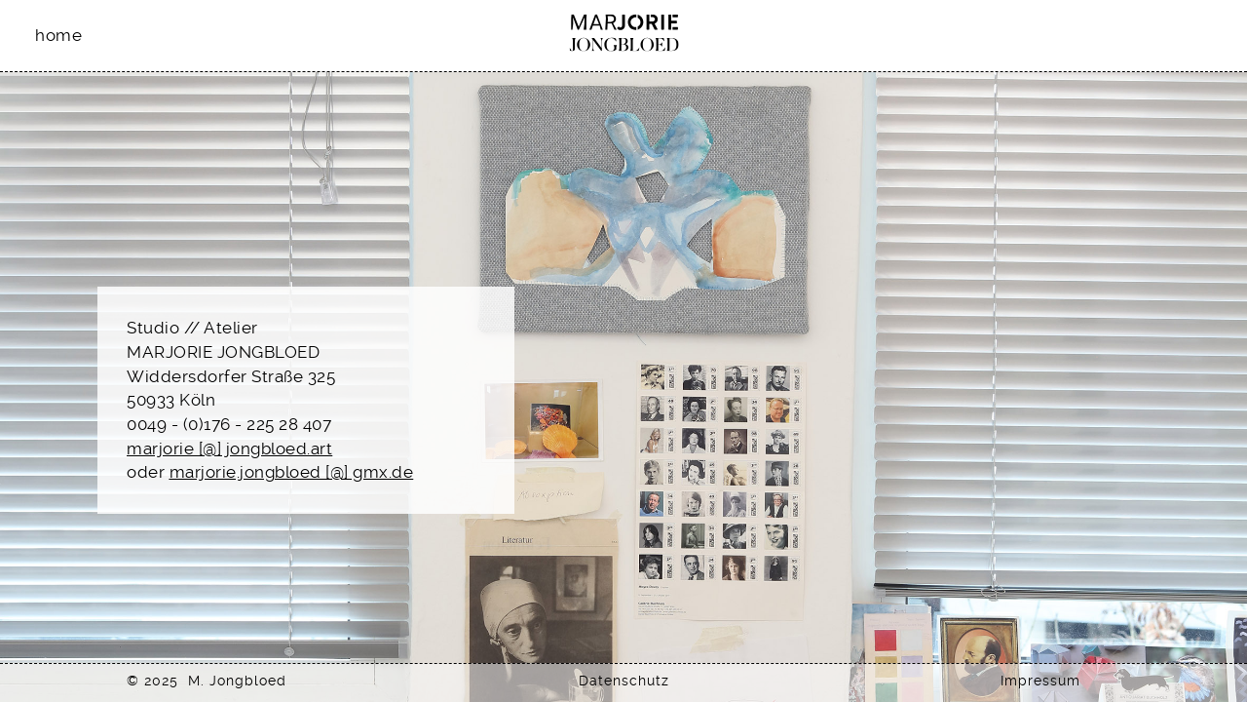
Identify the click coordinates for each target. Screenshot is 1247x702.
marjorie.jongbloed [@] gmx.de (292, 472)
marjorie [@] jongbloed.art (229, 448)
